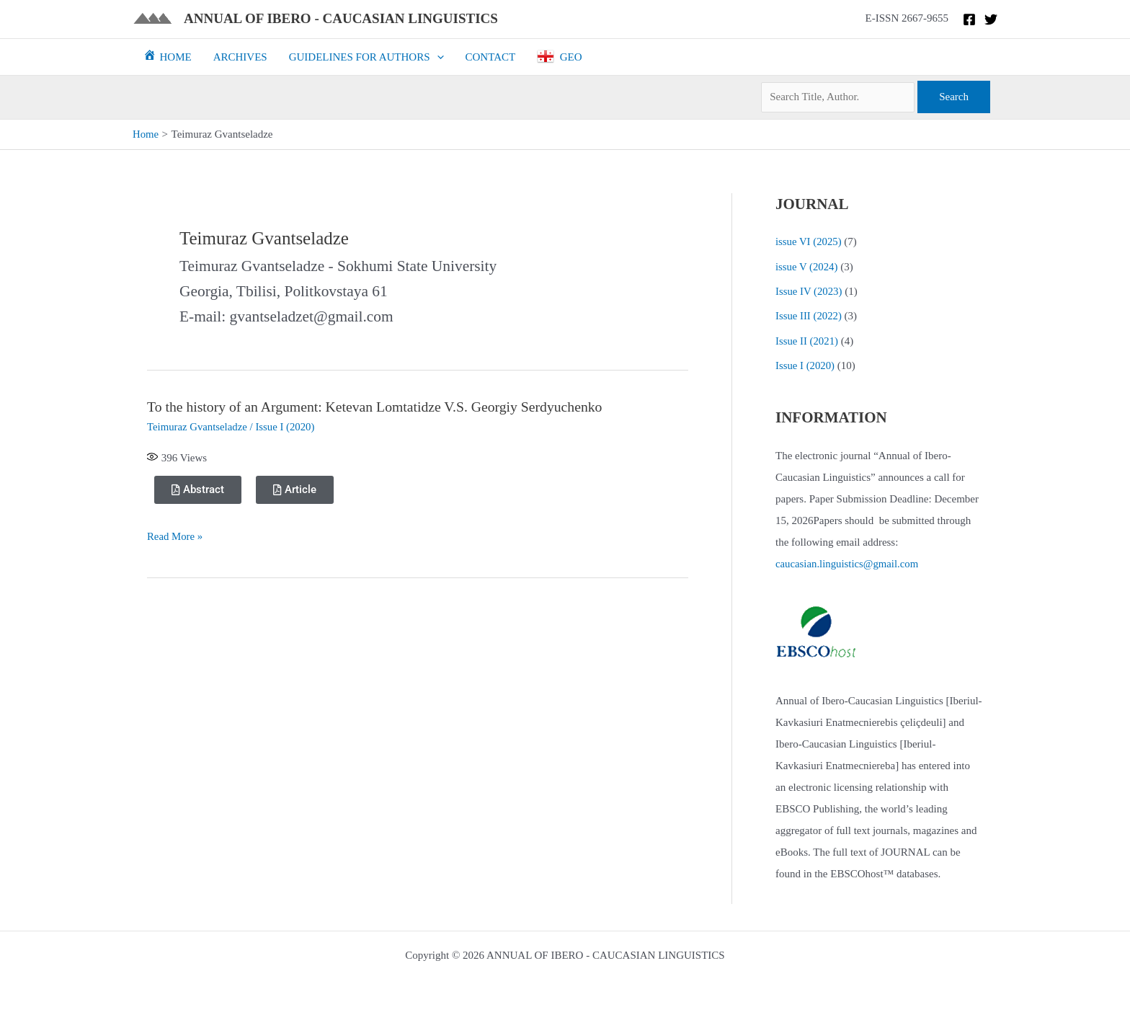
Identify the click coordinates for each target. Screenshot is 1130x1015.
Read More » (175, 536)
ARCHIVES (240, 57)
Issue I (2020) (287, 426)
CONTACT (491, 57)
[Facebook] (969, 19)
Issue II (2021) (807, 339)
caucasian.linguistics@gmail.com (847, 561)
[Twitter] (990, 19)
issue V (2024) (807, 266)
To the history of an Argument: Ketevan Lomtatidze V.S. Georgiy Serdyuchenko (378, 407)
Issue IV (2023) (809, 290)
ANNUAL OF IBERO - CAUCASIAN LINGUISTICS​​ (341, 18)
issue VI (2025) (808, 241)
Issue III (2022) (808, 315)
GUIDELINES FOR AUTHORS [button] (366, 57)
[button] (437, 57)
